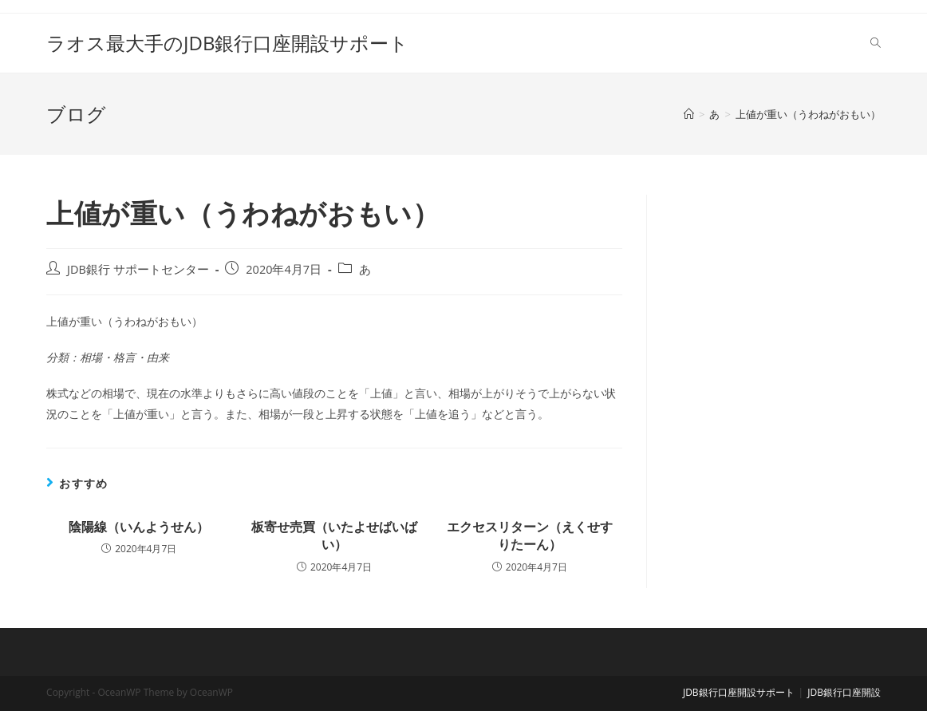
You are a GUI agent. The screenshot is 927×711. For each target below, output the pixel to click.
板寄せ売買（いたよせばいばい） (334, 535)
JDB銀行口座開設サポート (739, 692)
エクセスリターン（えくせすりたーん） (530, 535)
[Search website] (875, 43)
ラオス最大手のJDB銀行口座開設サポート (227, 43)
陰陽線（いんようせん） (139, 526)
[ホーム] (689, 114)
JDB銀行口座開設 (844, 692)
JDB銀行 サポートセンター (138, 269)
